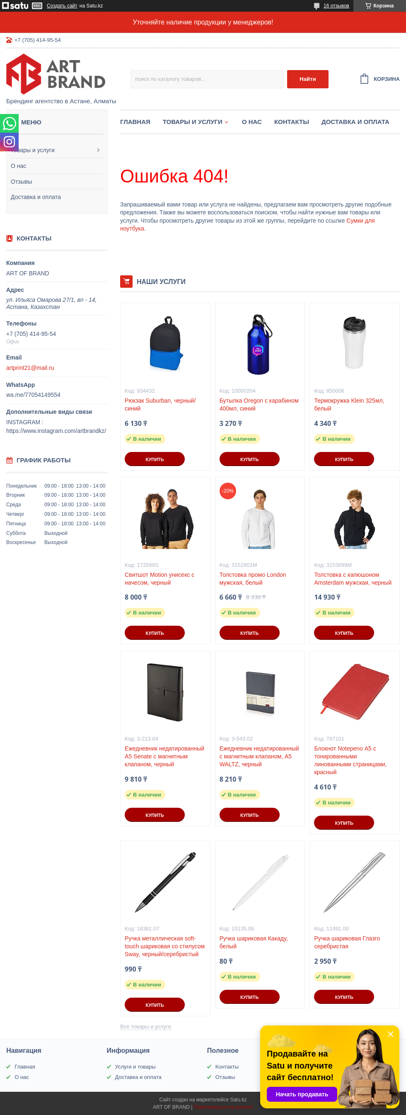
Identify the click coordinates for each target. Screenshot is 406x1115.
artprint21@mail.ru (30, 367)
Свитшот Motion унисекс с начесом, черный (159, 578)
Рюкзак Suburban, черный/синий (160, 404)
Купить (154, 459)
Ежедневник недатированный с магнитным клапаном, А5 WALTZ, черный (259, 756)
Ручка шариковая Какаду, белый (254, 942)
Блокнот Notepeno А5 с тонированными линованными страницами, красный (350, 760)
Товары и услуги (33, 150)
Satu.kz (238, 1100)
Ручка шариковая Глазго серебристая (347, 942)
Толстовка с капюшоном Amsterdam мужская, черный (353, 578)
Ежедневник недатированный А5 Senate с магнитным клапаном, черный (164, 756)
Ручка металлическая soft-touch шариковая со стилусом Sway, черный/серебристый (165, 946)
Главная (135, 122)
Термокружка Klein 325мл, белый (349, 404)
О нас (18, 166)
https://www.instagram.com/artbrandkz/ (56, 431)
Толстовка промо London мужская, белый (253, 578)
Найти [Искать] (308, 79)
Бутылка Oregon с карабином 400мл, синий (259, 404)
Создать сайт (62, 6)
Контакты (291, 122)
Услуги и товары (135, 1067)
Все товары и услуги (145, 1026)
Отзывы (21, 181)
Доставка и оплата (36, 197)
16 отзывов (336, 6)
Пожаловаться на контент (223, 1107)
